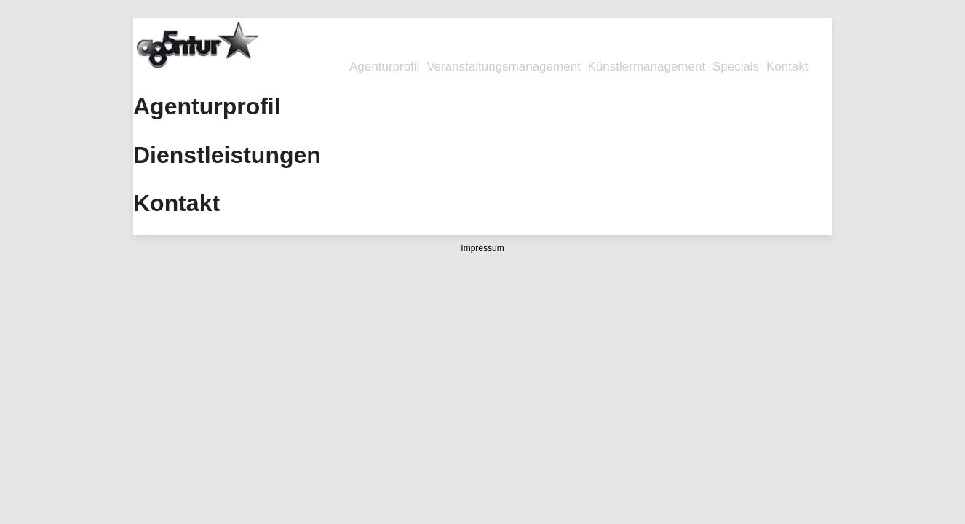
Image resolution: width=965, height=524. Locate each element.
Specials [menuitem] (735, 67)
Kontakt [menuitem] (787, 67)
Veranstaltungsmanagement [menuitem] (503, 67)
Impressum (482, 248)
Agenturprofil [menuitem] (384, 67)
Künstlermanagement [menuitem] (647, 67)
